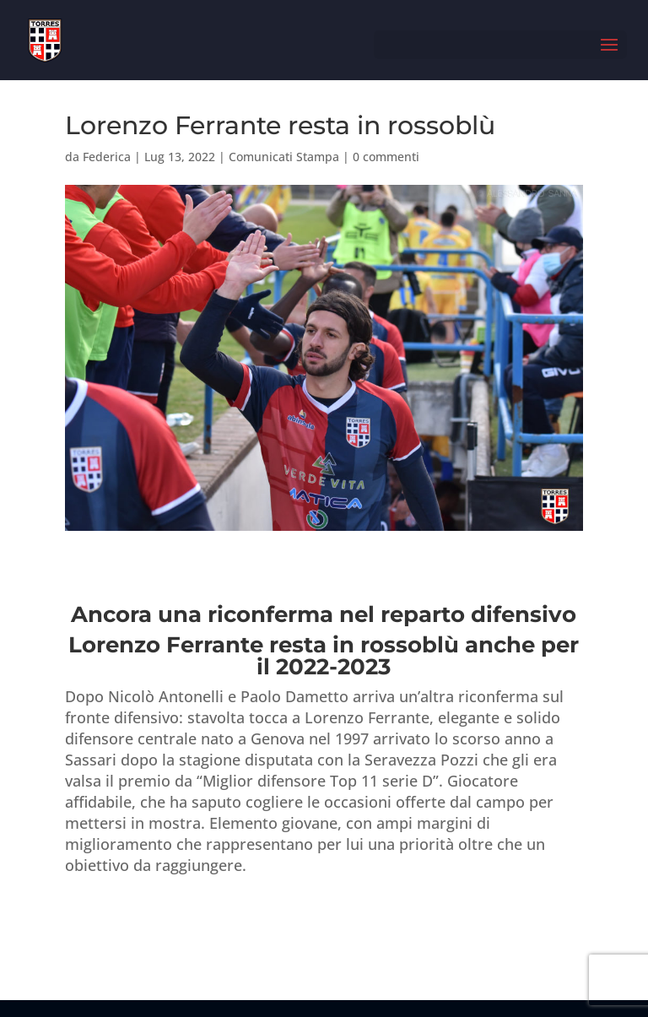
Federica (107, 157)
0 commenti (386, 157)
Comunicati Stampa (284, 157)
